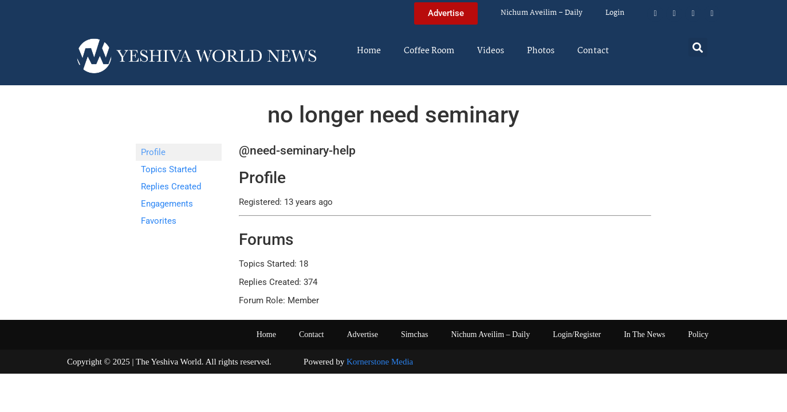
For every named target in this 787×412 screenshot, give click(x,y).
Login (614, 13)
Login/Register (577, 334)
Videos (490, 51)
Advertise (362, 334)
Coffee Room (429, 51)
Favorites (158, 221)
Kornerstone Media (380, 361)
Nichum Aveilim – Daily (542, 13)
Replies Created (171, 186)
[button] (697, 47)
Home (369, 51)
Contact (593, 51)
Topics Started (168, 169)
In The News (644, 334)
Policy (698, 334)
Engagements (167, 204)
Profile (153, 152)
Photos (540, 51)
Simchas (414, 334)
